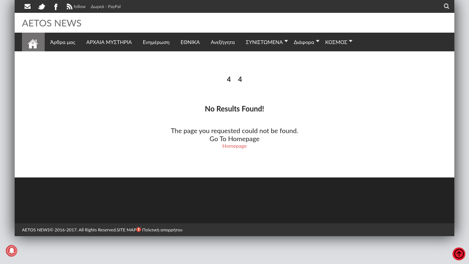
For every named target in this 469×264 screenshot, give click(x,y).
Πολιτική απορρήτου (159, 229)
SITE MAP (126, 229)
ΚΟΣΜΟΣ (336, 42)
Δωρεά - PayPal (106, 6)
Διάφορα (304, 42)
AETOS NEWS (52, 23)
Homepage (234, 146)
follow (75, 7)
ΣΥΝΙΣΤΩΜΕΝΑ (264, 42)
